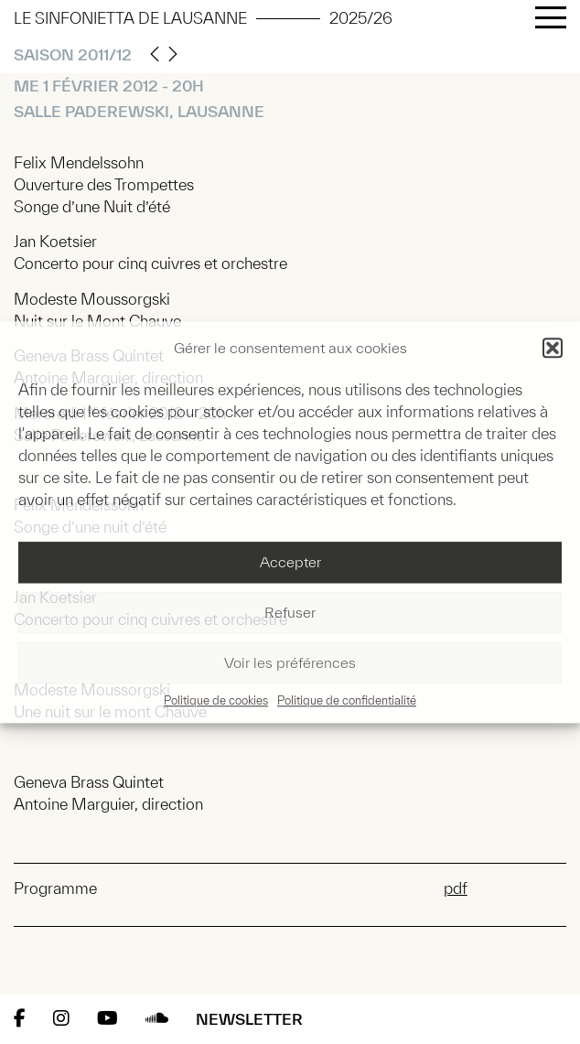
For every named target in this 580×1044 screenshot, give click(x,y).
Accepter (290, 562)
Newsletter (249, 1019)
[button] (552, 348)
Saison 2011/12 (73, 54)
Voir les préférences (290, 663)
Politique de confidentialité (346, 700)
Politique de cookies (216, 700)
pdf (455, 888)
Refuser (290, 613)
